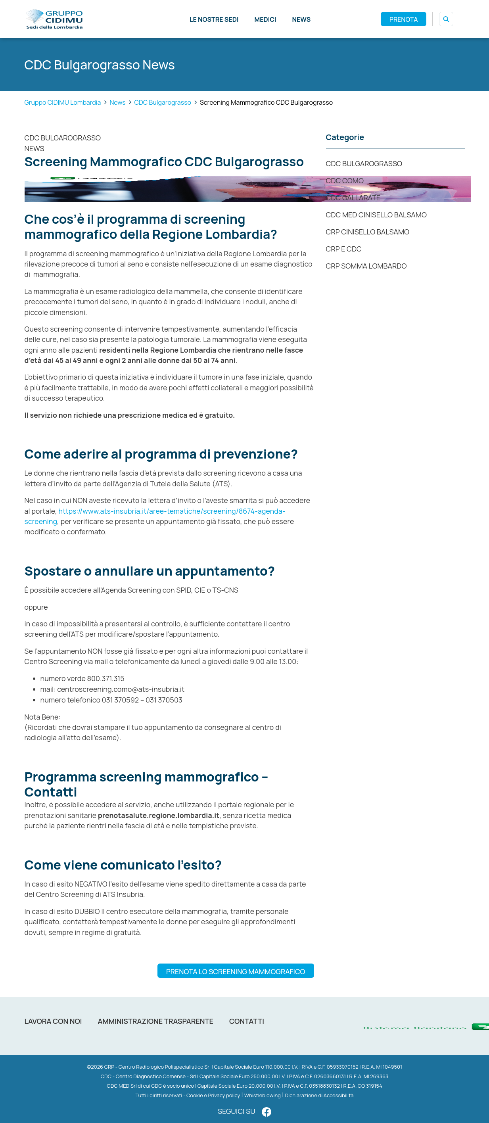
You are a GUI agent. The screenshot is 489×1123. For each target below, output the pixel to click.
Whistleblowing (262, 1095)
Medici (265, 19)
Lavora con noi (53, 1021)
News (301, 19)
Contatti (246, 1021)
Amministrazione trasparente (155, 1021)
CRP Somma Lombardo (366, 266)
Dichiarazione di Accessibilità (319, 1095)
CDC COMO (345, 180)
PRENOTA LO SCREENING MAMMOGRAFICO (235, 971)
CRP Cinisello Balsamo (368, 231)
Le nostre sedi (214, 19)
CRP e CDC (344, 248)
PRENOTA (403, 19)
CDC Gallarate (353, 197)
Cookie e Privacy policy (213, 1095)
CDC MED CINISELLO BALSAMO (376, 214)
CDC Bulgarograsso (63, 137)
